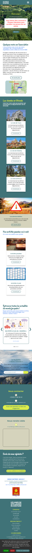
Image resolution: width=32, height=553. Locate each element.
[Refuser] (30, 546)
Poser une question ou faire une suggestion (16, 407)
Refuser (12, 550)
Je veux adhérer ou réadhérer (16, 471)
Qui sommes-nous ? (16, 511)
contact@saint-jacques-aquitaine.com (16, 402)
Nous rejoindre (16, 527)
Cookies (16, 530)
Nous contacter (16, 523)
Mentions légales (16, 528)
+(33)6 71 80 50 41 (16, 397)
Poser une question (16, 525)
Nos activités (16, 515)
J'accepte (6, 550)
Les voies (16, 517)
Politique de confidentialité (23, 550)
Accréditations (16, 518)
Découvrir (16, 31)
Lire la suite (16, 341)
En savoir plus (16, 78)
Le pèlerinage (16, 513)
